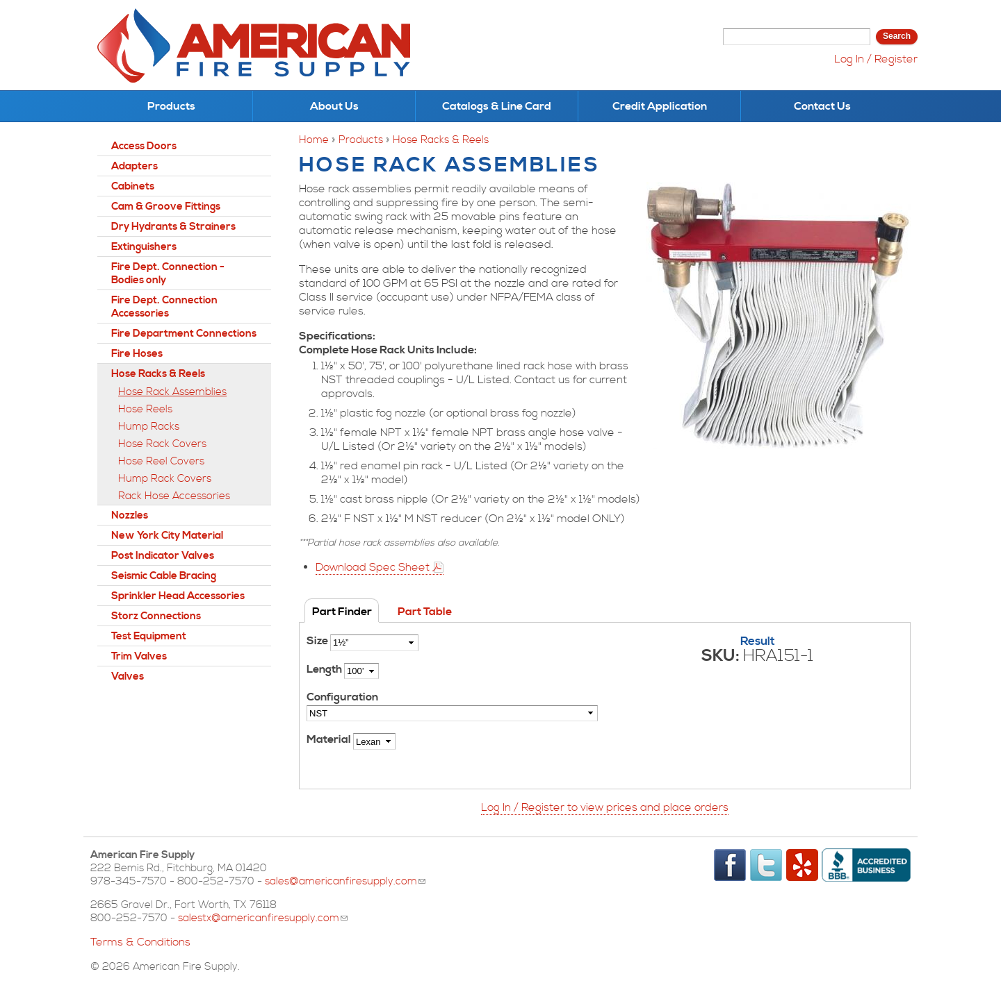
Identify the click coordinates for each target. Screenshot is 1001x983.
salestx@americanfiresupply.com (263, 918)
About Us (334, 106)
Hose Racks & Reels (441, 139)
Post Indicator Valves (162, 555)
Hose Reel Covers (161, 461)
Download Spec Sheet (373, 567)
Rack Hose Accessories (174, 496)
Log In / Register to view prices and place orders (605, 807)
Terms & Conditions (140, 942)
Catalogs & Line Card (496, 106)
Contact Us (822, 106)
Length (325, 669)
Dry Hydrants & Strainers (173, 226)
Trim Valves (139, 656)
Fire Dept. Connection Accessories (164, 307)
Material (330, 739)
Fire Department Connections (184, 333)
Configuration (342, 697)
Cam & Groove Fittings (165, 206)
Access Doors (144, 146)
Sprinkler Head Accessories (178, 596)
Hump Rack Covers (164, 478)
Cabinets (132, 186)
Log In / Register (876, 59)
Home (314, 139)
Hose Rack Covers (162, 444)
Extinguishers (144, 246)
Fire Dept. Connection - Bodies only (168, 273)
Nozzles (129, 515)
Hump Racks (148, 426)
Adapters (134, 166)
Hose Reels (145, 409)
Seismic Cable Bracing (163, 575)
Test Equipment (148, 636)
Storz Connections (156, 616)
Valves (127, 676)
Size (318, 641)
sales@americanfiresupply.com (345, 881)
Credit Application (659, 106)
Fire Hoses (137, 353)
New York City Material (167, 535)
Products (171, 106)
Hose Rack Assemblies (172, 391)
